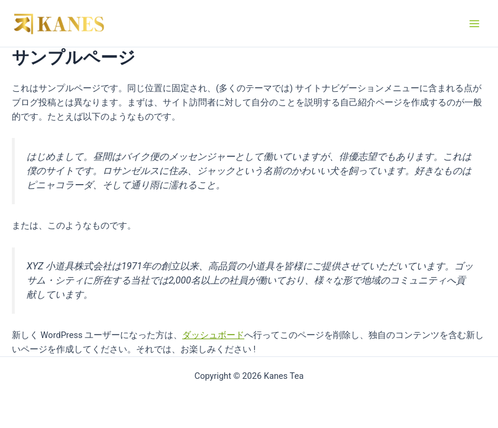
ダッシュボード (213, 335)
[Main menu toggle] (474, 23)
